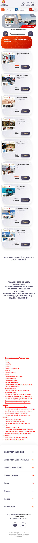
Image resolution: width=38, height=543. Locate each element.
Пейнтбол (8, 364)
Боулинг (7, 374)
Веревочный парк (10, 388)
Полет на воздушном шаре (13, 376)
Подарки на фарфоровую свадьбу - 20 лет (18, 398)
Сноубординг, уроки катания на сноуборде (18, 411)
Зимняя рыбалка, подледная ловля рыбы (18, 396)
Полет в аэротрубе (11, 380)
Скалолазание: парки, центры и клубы (17, 401)
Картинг (7, 366)
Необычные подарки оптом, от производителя (20, 431)
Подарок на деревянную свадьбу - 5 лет (18, 394)
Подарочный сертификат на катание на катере (20, 409)
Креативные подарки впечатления (16, 437)
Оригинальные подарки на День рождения (19, 384)
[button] (36, 9)
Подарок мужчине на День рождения (17, 358)
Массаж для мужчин (11, 382)
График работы (19, 516)
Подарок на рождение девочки (15, 421)
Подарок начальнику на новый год (16, 407)
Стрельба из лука (10, 378)
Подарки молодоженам (12, 386)
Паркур (7, 362)
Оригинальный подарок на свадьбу (16, 413)
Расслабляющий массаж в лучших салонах (19, 429)
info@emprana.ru (25, 514)
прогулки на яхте (29, 340)
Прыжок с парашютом (12, 368)
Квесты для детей (11, 392)
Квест (7, 360)
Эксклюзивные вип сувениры (14, 439)
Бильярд (7, 370)
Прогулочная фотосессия (13, 419)
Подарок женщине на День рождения (17, 390)
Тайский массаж (10, 372)
